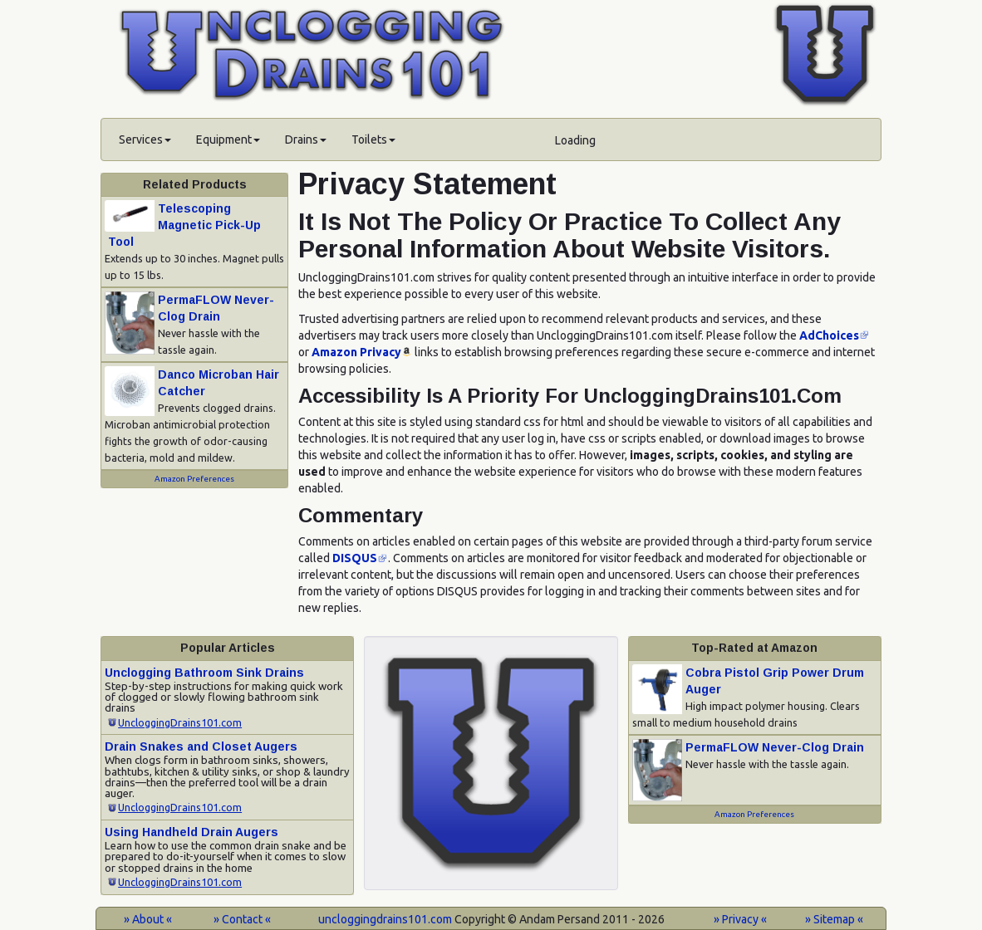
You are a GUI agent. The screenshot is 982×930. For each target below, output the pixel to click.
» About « (147, 919)
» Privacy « (740, 919)
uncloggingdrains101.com (385, 919)
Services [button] (145, 139)
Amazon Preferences (194, 478)
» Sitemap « (834, 919)
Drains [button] (306, 139)
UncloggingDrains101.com (180, 722)
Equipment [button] (228, 139)
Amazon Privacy (356, 352)
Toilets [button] (373, 139)
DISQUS (354, 558)
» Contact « (242, 919)
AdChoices (829, 335)
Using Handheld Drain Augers (191, 832)
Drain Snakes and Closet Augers (201, 746)
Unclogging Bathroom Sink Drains (204, 672)
